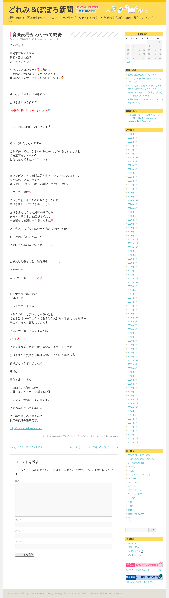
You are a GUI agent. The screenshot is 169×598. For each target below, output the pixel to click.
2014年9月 (133, 411)
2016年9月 (133, 321)
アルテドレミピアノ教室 (74, 436)
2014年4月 (133, 430)
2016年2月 (133, 345)
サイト (18, 541)
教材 (130, 510)
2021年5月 (133, 173)
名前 (18, 520)
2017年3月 (133, 310)
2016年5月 (133, 333)
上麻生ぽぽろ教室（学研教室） (142, 459)
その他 (131, 471)
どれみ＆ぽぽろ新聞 (40, 10)
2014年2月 (133, 434)
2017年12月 (133, 278)
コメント (19, 481)
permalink (113, 436)
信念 (130, 502)
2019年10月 (133, 247)
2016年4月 (133, 337)
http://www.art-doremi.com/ (26, 428)
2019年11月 (133, 243)
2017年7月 (133, 294)
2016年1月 (133, 349)
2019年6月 (133, 263)
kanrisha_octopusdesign (49, 39)
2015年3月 (133, 388)
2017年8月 (133, 290)
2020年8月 (133, 208)
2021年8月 (133, 161)
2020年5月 (133, 220)
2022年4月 (133, 138)
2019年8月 (133, 255)
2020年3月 (133, 228)
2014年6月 (133, 423)
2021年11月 (133, 153)
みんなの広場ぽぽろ (137, 463)
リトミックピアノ (136, 494)
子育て (131, 506)
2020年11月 (133, 196)
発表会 (131, 521)
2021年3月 (133, 181)
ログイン (132, 543)
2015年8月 (133, 368)
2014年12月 (133, 399)
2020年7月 (133, 212)
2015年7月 (133, 372)
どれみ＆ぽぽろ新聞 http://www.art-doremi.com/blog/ (30, 593)
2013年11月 (133, 442)
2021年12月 (133, 149)
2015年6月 (133, 376)
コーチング (133, 482)
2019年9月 (133, 251)
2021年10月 (133, 157)
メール (19, 531)
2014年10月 (133, 407)
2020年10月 (133, 200)
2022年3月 (133, 142)
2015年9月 (133, 364)
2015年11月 (133, 356)
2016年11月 (133, 313)
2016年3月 (133, 341)
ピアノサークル (135, 490)
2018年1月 (133, 274)
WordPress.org (135, 555)
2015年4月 (133, 384)
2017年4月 (133, 306)
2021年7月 (133, 165)
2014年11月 (133, 403)
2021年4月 (133, 177)
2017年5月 (133, 302)
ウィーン (132, 467)
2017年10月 (133, 282)
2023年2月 (133, 134)
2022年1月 (133, 146)
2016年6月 (133, 329)
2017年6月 (133, 298)
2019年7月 (133, 259)
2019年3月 (133, 267)
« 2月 (127, 62)
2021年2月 (133, 185)
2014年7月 (133, 419)
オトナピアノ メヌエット (139, 474)
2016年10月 (133, 317)
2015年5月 (133, 380)
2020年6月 (133, 216)
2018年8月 (133, 270)
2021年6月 (133, 169)
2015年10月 (133, 360)
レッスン (91, 436)
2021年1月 (133, 189)
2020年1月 (133, 235)
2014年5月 (133, 427)
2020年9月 (133, 204)
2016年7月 (133, 325)
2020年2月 (133, 231)
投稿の (133, 547)
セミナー (132, 486)
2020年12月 (133, 192)
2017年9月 (133, 286)
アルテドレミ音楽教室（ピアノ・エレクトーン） (144, 569)
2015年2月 (133, 391)
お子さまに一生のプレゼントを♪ (142, 74)
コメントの (135, 551)
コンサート (133, 478)
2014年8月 (133, 415)
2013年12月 (133, 438)
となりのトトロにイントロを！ (27, 447)
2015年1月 (133, 395)
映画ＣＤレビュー (136, 513)
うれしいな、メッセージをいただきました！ (93, 447)
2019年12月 (133, 239)
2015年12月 (133, 352)
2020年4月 (133, 224)
